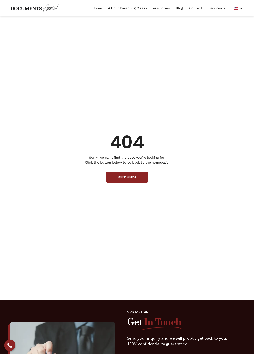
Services (217, 8)
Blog (179, 8)
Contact (195, 8)
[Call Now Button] (9, 345)
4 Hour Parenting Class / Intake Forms (139, 8)
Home (97, 8)
